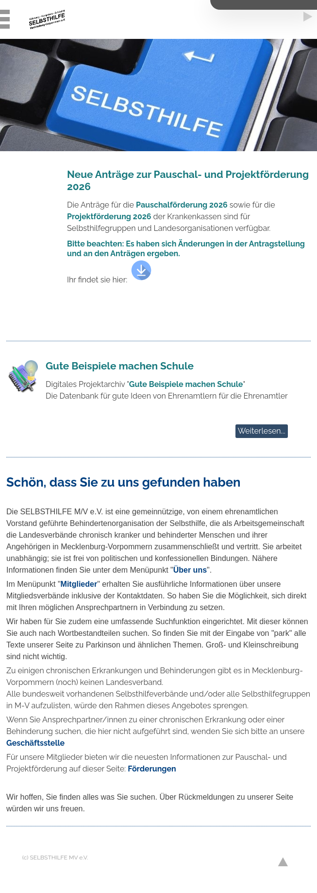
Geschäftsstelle (35, 743)
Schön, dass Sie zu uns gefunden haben (123, 482)
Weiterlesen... (261, 431)
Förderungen (152, 768)
